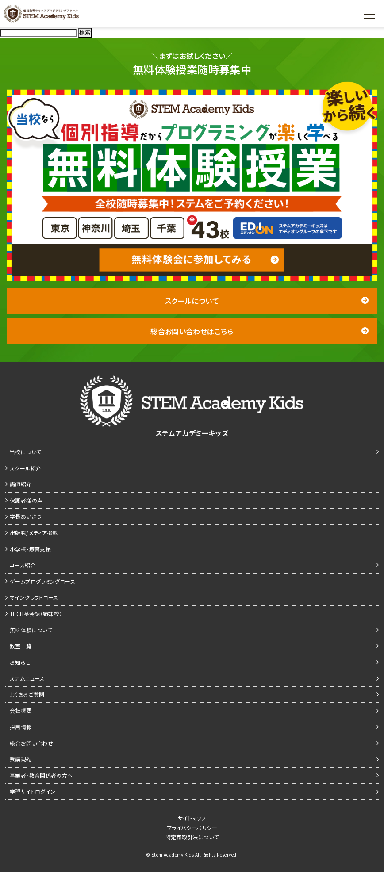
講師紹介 (21, 484)
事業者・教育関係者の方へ (41, 775)
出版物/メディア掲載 (34, 532)
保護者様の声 (26, 500)
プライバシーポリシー (192, 827)
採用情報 (21, 726)
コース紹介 (23, 565)
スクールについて (267, 300)
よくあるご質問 (27, 694)
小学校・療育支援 (30, 549)
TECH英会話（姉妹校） (36, 613)
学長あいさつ (25, 516)
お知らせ (20, 662)
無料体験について (31, 630)
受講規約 (21, 759)
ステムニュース (27, 678)
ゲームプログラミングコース (42, 581)
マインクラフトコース (34, 597)
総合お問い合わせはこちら (259, 331)
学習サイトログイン (32, 791)
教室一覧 (21, 646)
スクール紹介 (25, 468)
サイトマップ (192, 818)
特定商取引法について (192, 837)
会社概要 (21, 710)
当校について (25, 451)
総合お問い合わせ (31, 743)
